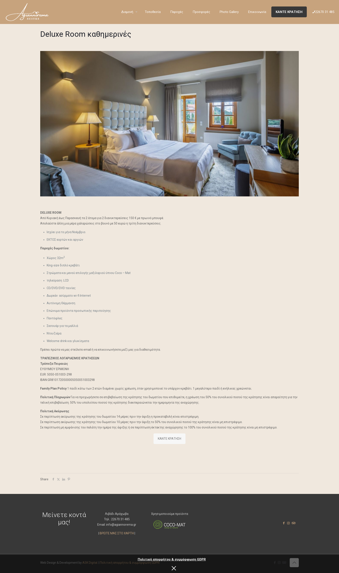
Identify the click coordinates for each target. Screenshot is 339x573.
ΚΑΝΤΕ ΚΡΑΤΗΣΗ (169, 438)
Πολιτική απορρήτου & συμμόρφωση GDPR (172, 559)
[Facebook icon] (283, 523)
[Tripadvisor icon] (293, 523)
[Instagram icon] (288, 523)
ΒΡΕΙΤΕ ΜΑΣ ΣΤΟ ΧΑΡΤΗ (117, 533)
